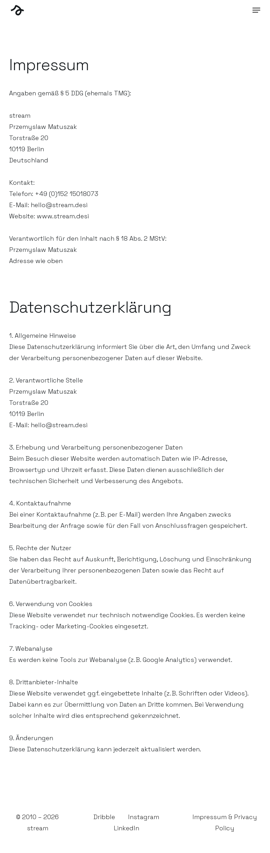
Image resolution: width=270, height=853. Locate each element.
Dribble (104, 817)
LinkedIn (126, 828)
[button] (256, 10)
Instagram (143, 817)
